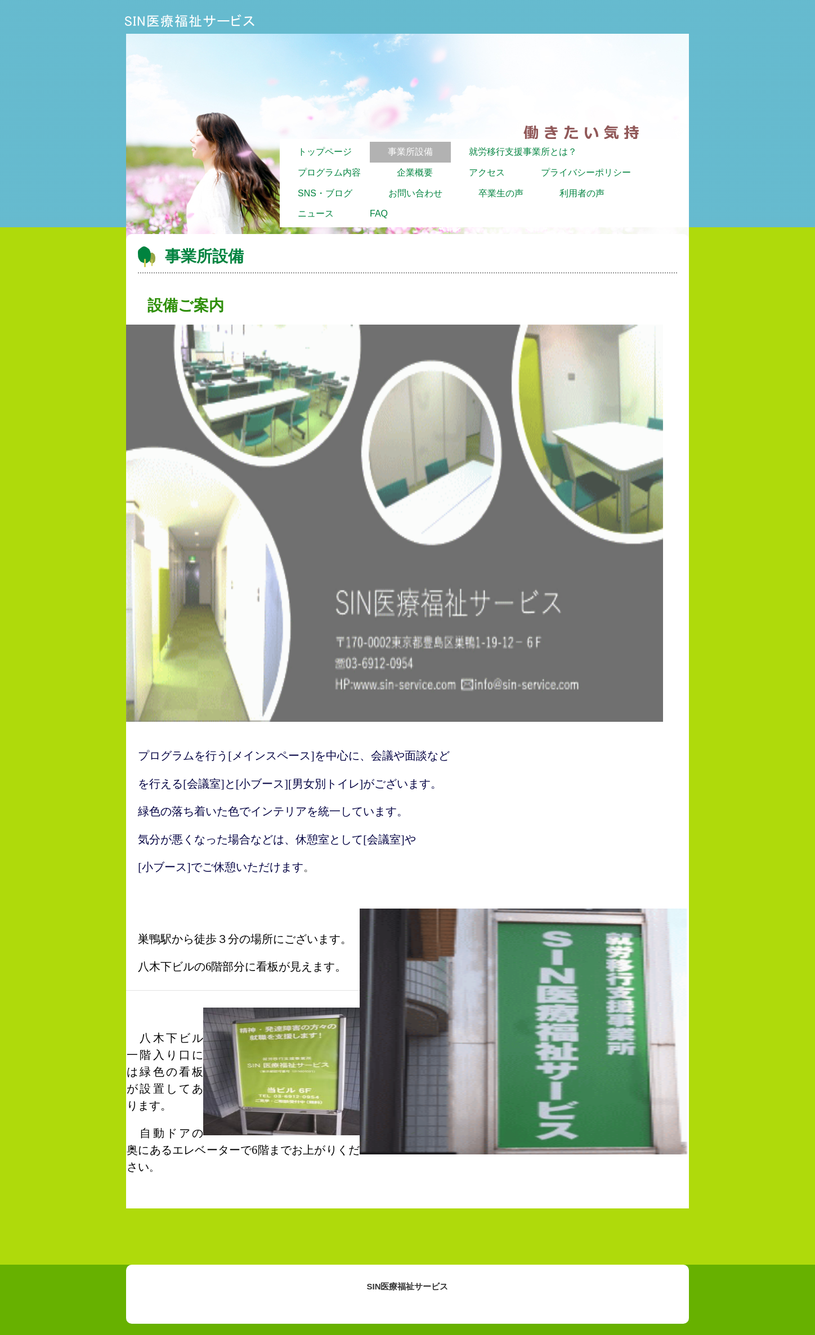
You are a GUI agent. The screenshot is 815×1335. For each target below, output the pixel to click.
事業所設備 (410, 151)
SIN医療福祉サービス (189, 21)
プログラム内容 (329, 172)
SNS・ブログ (325, 193)
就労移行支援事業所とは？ (523, 151)
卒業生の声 (500, 193)
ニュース (316, 213)
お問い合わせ (415, 193)
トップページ (325, 151)
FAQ (379, 213)
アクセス (487, 172)
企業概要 (415, 172)
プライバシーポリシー (586, 172)
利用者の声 (581, 193)
